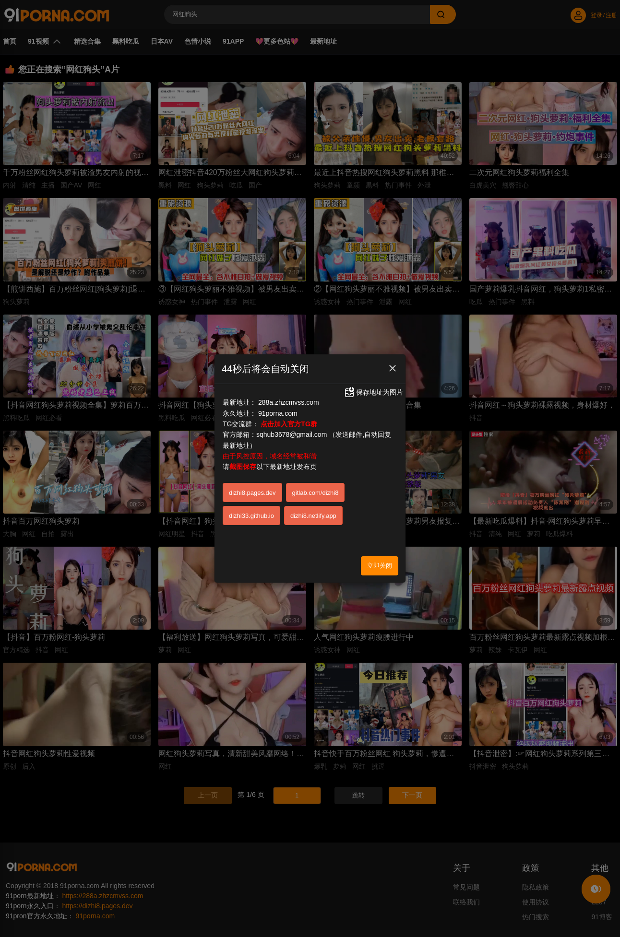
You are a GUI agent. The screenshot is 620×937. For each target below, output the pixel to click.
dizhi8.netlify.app (313, 515)
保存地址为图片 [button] (373, 392)
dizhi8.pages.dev (252, 492)
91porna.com (278, 413)
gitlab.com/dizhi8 (315, 492)
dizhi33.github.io (251, 515)
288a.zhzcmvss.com (288, 402)
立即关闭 (379, 565)
